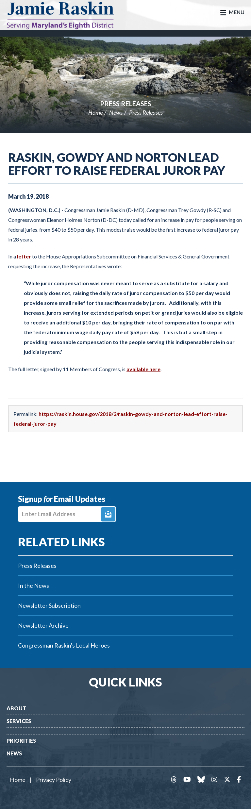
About (16, 708)
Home (95, 112)
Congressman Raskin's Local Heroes (64, 645)
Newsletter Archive (43, 625)
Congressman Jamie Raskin (67, 15)
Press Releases (125, 103)
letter (24, 256)
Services (19, 721)
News (116, 112)
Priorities (21, 740)
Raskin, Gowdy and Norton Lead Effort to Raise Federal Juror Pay (116, 163)
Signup (108, 514)
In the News (33, 585)
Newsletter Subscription (49, 605)
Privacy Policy (53, 779)
